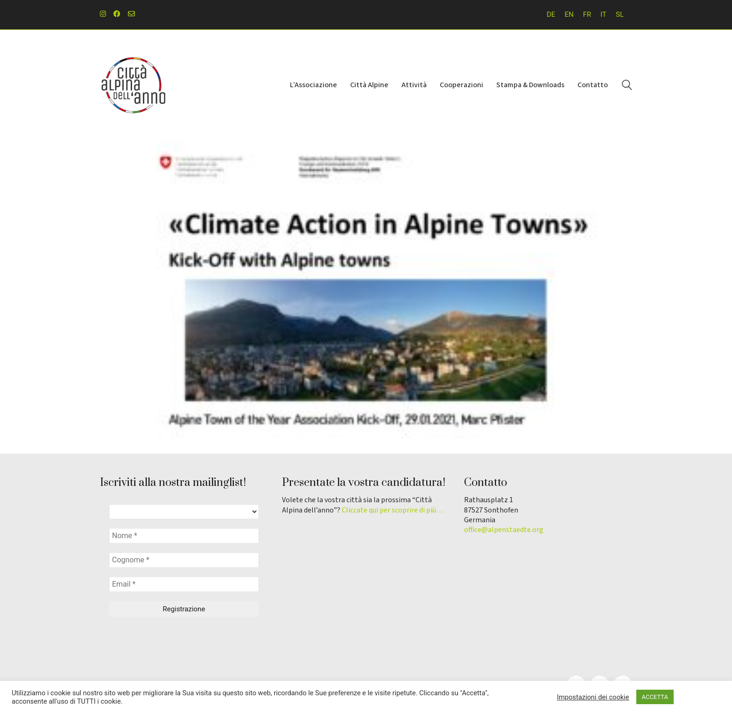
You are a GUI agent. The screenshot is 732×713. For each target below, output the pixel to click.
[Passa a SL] (619, 14)
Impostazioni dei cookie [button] (593, 697)
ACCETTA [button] (655, 696)
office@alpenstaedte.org (503, 530)
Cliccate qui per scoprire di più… (392, 510)
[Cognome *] (184, 560)
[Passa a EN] (569, 14)
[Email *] (184, 584)
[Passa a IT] (603, 14)
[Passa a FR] (587, 14)
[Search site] (627, 86)
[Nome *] (184, 535)
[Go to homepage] (132, 85)
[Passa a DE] (551, 14)
